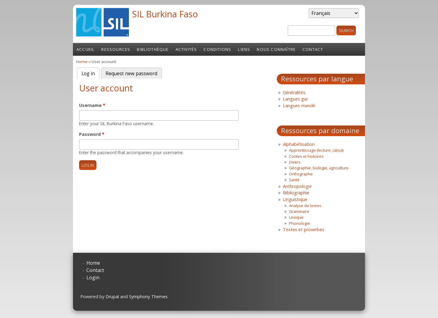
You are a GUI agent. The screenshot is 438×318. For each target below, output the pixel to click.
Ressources (115, 49)
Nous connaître (276, 49)
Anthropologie (297, 186)
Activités (186, 49)
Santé (294, 179)
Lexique (296, 217)
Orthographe (301, 174)
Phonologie (299, 223)
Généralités (294, 92)
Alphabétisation (299, 144)
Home (82, 61)
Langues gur (295, 99)
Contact (312, 49)
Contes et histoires (306, 156)
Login (92, 277)
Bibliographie (296, 193)
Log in (90, 73)
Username (92, 105)
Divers (295, 162)
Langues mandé (299, 105)
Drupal (112, 296)
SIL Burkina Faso (165, 14)
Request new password (131, 73)
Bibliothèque (153, 49)
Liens (244, 49)
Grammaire (299, 211)
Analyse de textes (305, 205)
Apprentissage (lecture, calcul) (316, 150)
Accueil (85, 49)
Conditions (217, 49)
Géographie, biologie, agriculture (319, 168)
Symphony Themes (148, 296)
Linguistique (295, 199)
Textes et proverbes (303, 229)
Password (91, 134)
